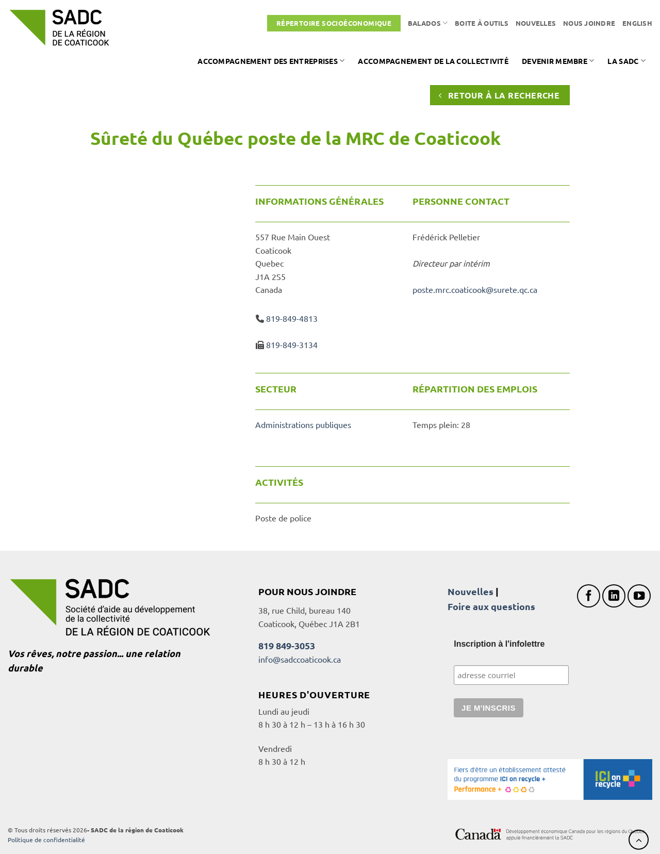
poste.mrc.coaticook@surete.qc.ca (474, 289)
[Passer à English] (637, 23)
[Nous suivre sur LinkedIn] (613, 595)
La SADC (626, 60)
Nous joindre (589, 23)
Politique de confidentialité (46, 839)
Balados (428, 23)
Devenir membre (558, 60)
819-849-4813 (292, 318)
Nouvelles (536, 23)
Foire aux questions (491, 606)
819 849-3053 (286, 645)
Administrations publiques (303, 424)
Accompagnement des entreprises (270, 60)
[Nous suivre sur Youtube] (639, 595)
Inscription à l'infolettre (499, 643)
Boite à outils (481, 23)
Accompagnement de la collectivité (433, 60)
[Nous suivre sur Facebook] (588, 595)
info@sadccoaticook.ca (299, 659)
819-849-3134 (292, 344)
